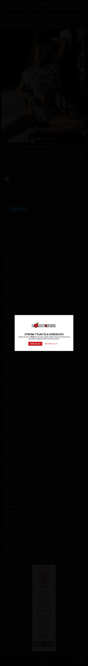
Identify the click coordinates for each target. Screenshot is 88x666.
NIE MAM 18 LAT (51, 344)
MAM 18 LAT (35, 344)
